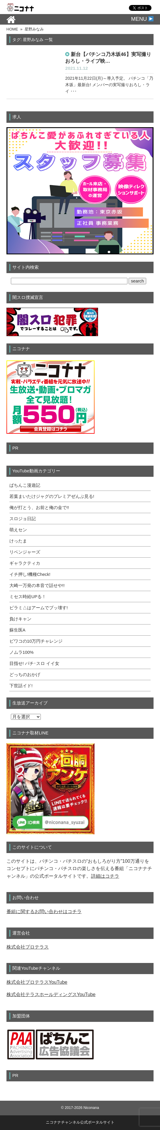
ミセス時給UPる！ (27, 596)
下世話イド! (21, 685)
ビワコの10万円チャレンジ (36, 641)
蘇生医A (17, 630)
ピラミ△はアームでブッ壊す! (38, 607)
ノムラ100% (21, 652)
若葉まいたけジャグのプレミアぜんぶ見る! (51, 496)
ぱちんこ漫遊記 (24, 485)
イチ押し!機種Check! (29, 574)
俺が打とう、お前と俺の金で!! (39, 507)
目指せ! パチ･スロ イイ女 (34, 663)
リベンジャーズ (24, 552)
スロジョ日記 (22, 518)
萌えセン (18, 529)
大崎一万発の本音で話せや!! (37, 585)
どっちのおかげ (24, 674)
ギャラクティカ (24, 563)
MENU (142, 19)
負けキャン (20, 619)
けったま (18, 541)
